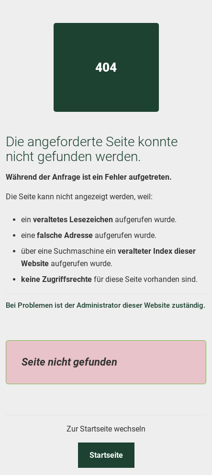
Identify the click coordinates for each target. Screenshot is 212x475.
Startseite (106, 455)
